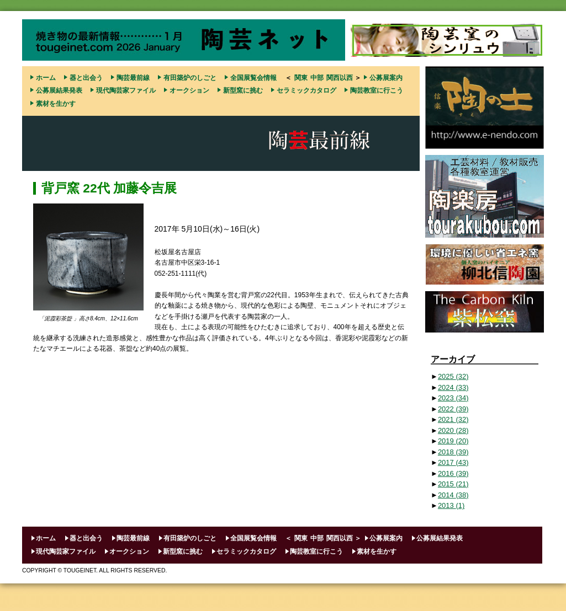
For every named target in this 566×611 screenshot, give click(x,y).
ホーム (46, 78)
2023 (453, 398)
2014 (453, 495)
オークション (189, 90)
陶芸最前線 (133, 78)
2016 (453, 473)
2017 (453, 462)
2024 (453, 387)
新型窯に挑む (243, 90)
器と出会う (86, 78)
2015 (453, 484)
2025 (453, 376)
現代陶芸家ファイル (126, 90)
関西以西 (339, 78)
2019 (453, 441)
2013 (451, 505)
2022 (453, 409)
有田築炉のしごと (189, 78)
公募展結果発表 (59, 90)
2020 (453, 430)
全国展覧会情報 (253, 78)
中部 (317, 78)
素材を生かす (56, 104)
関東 (301, 78)
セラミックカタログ (306, 90)
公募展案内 (386, 78)
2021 (453, 419)
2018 (453, 452)
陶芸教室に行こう (376, 90)
